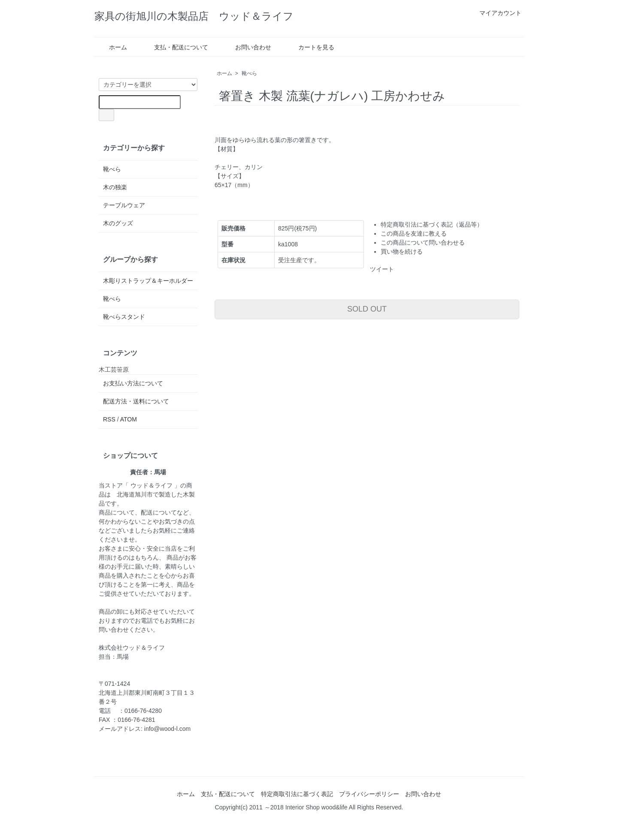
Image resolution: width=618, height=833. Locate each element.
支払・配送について (175, 47)
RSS (109, 419)
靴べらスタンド (124, 316)
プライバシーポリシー (369, 794)
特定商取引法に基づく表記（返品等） (432, 224)
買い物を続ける (402, 251)
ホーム (112, 47)
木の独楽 (115, 187)
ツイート (382, 269)
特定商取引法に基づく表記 (297, 794)
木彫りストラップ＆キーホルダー (148, 280)
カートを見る (310, 47)
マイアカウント (495, 12)
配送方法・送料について (136, 401)
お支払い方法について (133, 383)
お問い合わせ (247, 47)
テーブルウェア (124, 205)
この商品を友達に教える (414, 233)
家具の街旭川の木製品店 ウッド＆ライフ (200, 16)
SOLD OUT (367, 309)
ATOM (128, 419)
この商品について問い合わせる (423, 242)
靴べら (249, 73)
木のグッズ (118, 223)
